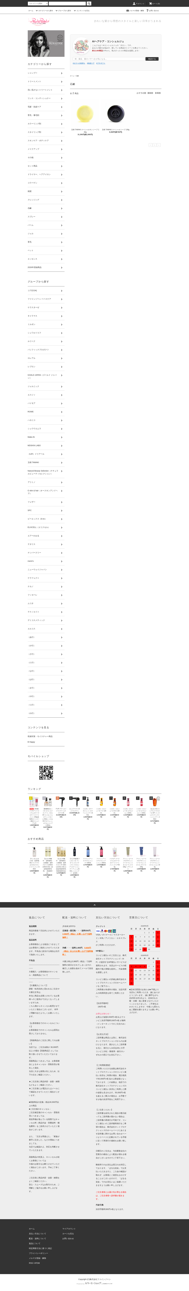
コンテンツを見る (81, 11)
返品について (34, 1243)
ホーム (30, 11)
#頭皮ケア (91, 63)
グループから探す (63, 11)
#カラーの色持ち (79, 63)
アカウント (138, 4)
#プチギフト (100, 63)
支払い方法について (37, 1234)
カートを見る (68, 1234)
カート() (154, 4)
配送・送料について (37, 1238)
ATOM (37, 1263)
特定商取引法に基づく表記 (40, 1248)
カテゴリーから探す (44, 11)
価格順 (150, 93)
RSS (31, 1263)
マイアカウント (69, 1229)
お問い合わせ (152, 11)
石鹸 (77, 76)
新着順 (158, 93)
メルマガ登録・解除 (135, 11)
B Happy (31, 742)
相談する (152, 59)
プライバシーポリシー (38, 1253)
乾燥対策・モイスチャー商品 (40, 736)
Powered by (94, 1284)
